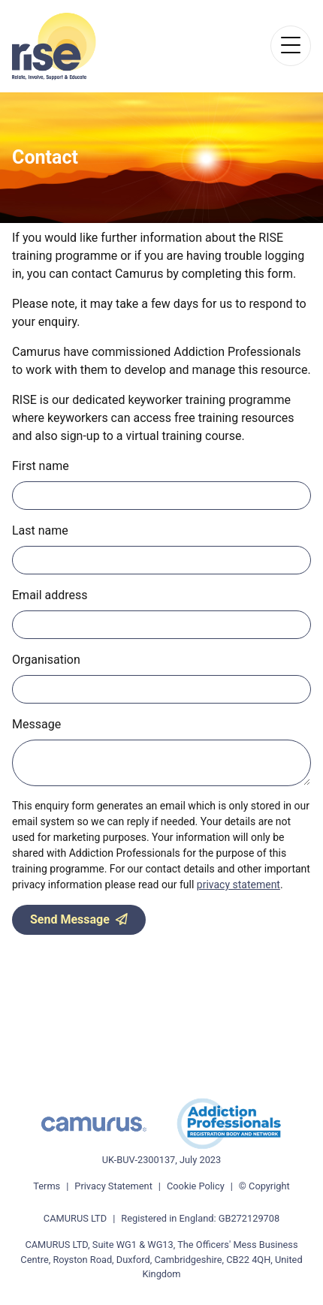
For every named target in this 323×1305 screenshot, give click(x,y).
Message (36, 724)
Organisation (46, 659)
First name (40, 466)
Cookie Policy (196, 1186)
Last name (40, 530)
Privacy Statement (113, 1186)
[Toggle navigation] (290, 46)
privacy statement (238, 885)
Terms (46, 1186)
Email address (50, 595)
